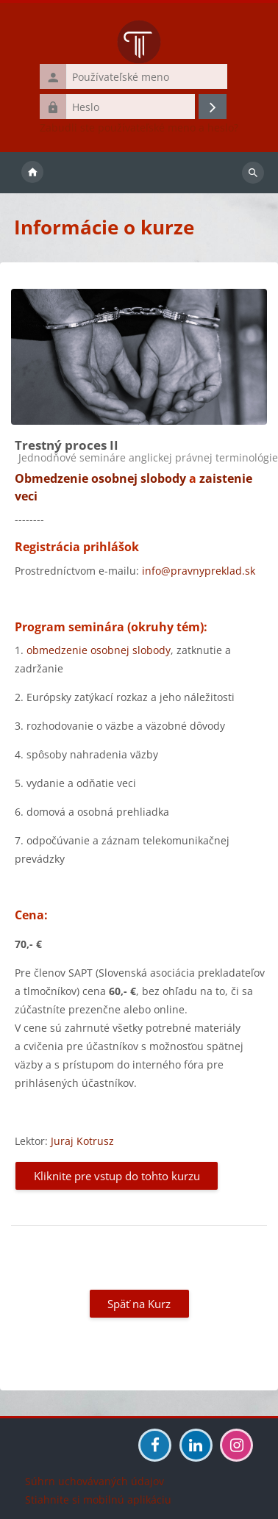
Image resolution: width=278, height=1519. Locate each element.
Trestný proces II (66, 445)
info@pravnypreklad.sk (198, 571)
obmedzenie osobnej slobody (98, 650)
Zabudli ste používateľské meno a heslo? (139, 127)
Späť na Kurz (139, 1303)
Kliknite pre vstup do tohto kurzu (117, 1175)
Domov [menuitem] (32, 172)
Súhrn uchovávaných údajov (94, 1481)
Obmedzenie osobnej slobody (100, 478)
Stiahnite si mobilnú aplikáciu (98, 1500)
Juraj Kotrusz (82, 1141)
